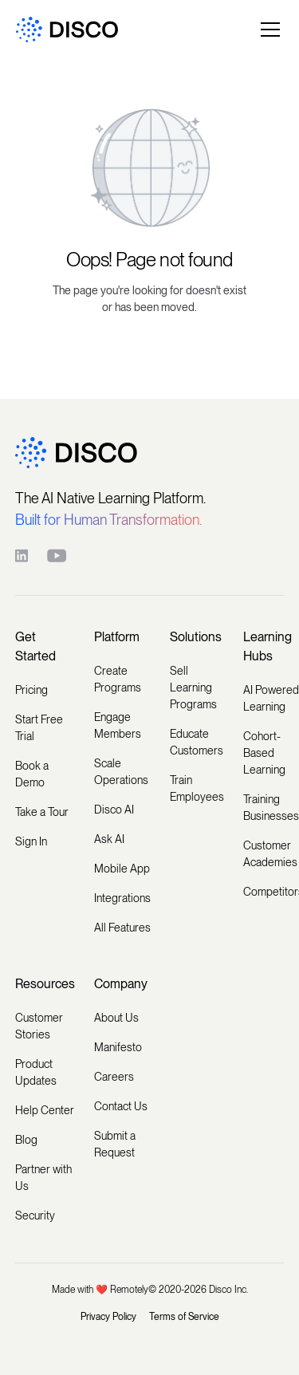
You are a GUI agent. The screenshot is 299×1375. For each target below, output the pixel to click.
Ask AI (109, 839)
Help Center (44, 1110)
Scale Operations (121, 771)
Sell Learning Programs (193, 687)
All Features (122, 927)
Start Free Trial (39, 728)
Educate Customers (196, 742)
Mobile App (122, 868)
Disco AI (114, 809)
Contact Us (121, 1106)
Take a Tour (42, 812)
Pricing (31, 690)
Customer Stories (39, 1026)
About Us (116, 1017)
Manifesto (118, 1047)
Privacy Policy (108, 1316)
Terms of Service (184, 1316)
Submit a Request (115, 1144)
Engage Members (117, 725)
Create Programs (117, 679)
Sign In (31, 841)
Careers (114, 1076)
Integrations (122, 898)
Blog (26, 1139)
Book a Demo (32, 774)
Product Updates (36, 1072)
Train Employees (197, 788)
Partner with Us (43, 1177)
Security (35, 1215)
